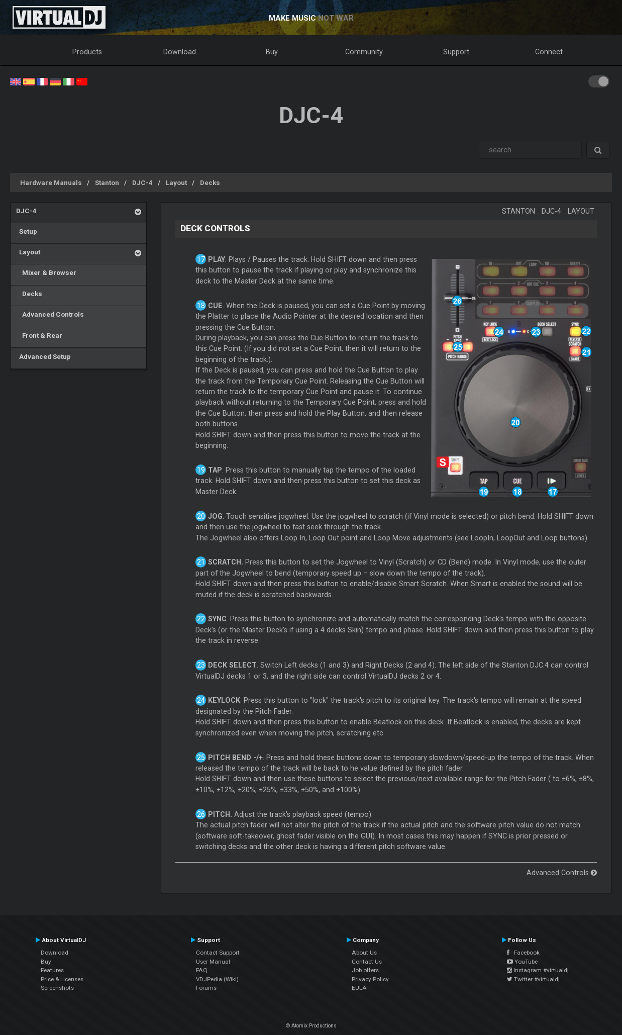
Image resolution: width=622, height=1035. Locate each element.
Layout (176, 182)
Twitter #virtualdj (533, 979)
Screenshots (57, 987)
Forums (206, 987)
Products (87, 52)
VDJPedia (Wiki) (217, 979)
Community (364, 52)
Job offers (365, 970)
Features (52, 970)
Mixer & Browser (46, 272)
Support (456, 52)
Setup (26, 231)
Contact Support (218, 952)
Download (179, 52)
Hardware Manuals (51, 182)
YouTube (522, 961)
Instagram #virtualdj (538, 970)
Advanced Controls (50, 314)
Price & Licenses (62, 979)
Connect (549, 52)
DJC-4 (142, 182)
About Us (364, 952)
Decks (210, 182)
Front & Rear (39, 335)
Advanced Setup (43, 356)
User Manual (213, 961)
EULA (359, 987)
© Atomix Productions (311, 1025)
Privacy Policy (370, 979)
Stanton (107, 182)
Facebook (523, 952)
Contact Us (367, 961)
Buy (272, 52)
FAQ (202, 970)
